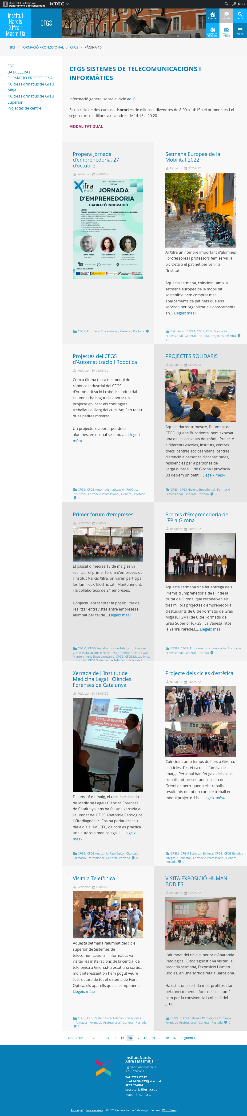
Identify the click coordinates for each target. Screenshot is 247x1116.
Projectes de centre (24, 108)
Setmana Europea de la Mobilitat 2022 (192, 157)
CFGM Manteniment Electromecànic (110, 655)
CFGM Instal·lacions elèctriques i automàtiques (105, 653)
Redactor (83, 174)
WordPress (169, 1110)
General (125, 331)
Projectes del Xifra (223, 336)
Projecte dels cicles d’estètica (199, 673)
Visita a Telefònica (94, 878)
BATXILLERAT (19, 72)
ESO (209, 331)
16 (130, 1037)
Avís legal (77, 1110)
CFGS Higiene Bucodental (197, 489)
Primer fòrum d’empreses (103, 514)
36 (167, 1037)
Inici (11, 47)
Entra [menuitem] (241, 3)
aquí (131, 99)
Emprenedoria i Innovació (208, 648)
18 (145, 1037)
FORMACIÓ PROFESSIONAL (31, 78)
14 (114, 1037)
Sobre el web (94, 1110)
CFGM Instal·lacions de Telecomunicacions (117, 648)
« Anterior (75, 1037)
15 (122, 1037)
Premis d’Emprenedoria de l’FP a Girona (196, 517)
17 (137, 1037)
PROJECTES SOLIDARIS (191, 356)
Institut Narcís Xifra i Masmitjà (15, 24)
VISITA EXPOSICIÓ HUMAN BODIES (196, 881)
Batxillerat (177, 331)
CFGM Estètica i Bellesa (197, 853)
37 (175, 1037)
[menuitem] (24, 4)
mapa (129, 1094)
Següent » (188, 1037)
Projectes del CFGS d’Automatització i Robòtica (105, 359)
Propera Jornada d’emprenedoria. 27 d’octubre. (96, 160)
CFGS (74, 47)
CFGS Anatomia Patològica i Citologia (112, 853)
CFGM (191, 331)
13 (107, 1037)
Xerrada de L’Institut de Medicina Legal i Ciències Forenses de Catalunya (102, 679)
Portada (138, 331)
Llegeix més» (185, 313)
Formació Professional (42, 47)
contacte (145, 1094)
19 (153, 1037)
